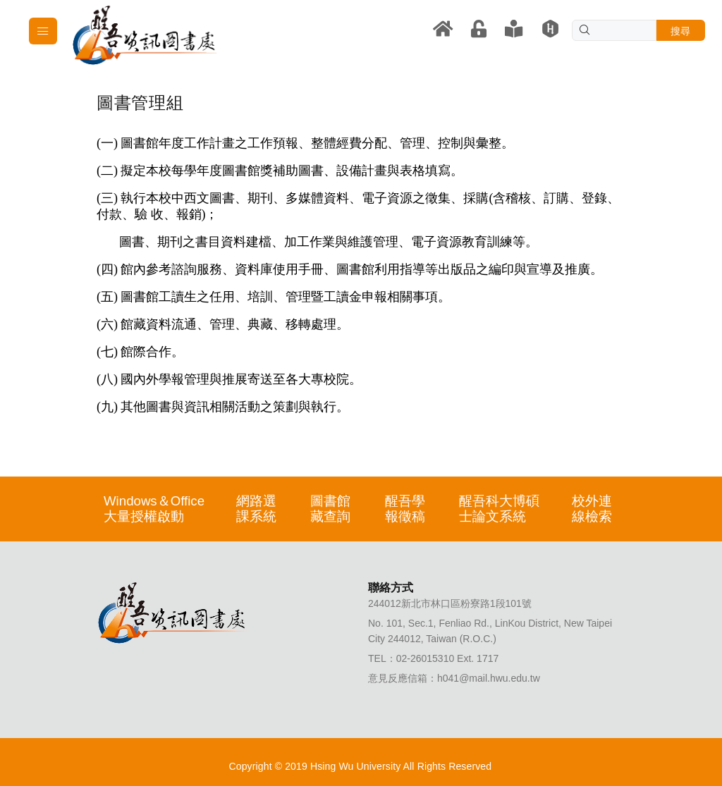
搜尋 (681, 31)
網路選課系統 (256, 508)
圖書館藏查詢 (330, 508)
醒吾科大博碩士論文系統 (499, 508)
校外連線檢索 (592, 508)
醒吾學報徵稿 (405, 508)
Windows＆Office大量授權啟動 (154, 508)
